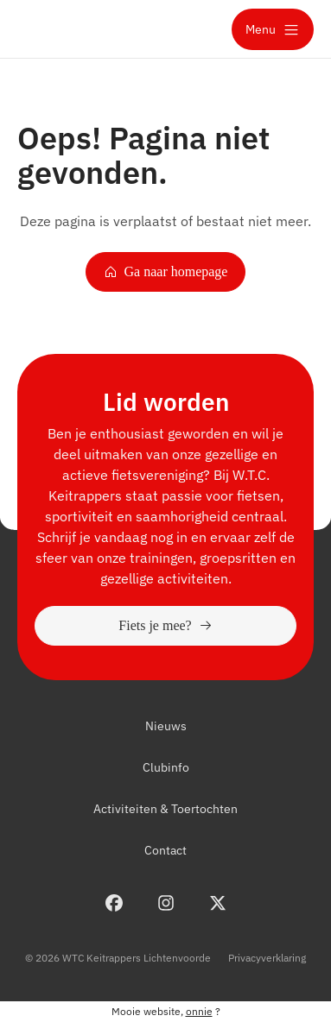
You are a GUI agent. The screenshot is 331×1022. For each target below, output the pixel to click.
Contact (165, 850)
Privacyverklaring (267, 957)
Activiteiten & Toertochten (165, 809)
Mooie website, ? (165, 1011)
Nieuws (166, 726)
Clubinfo (166, 767)
